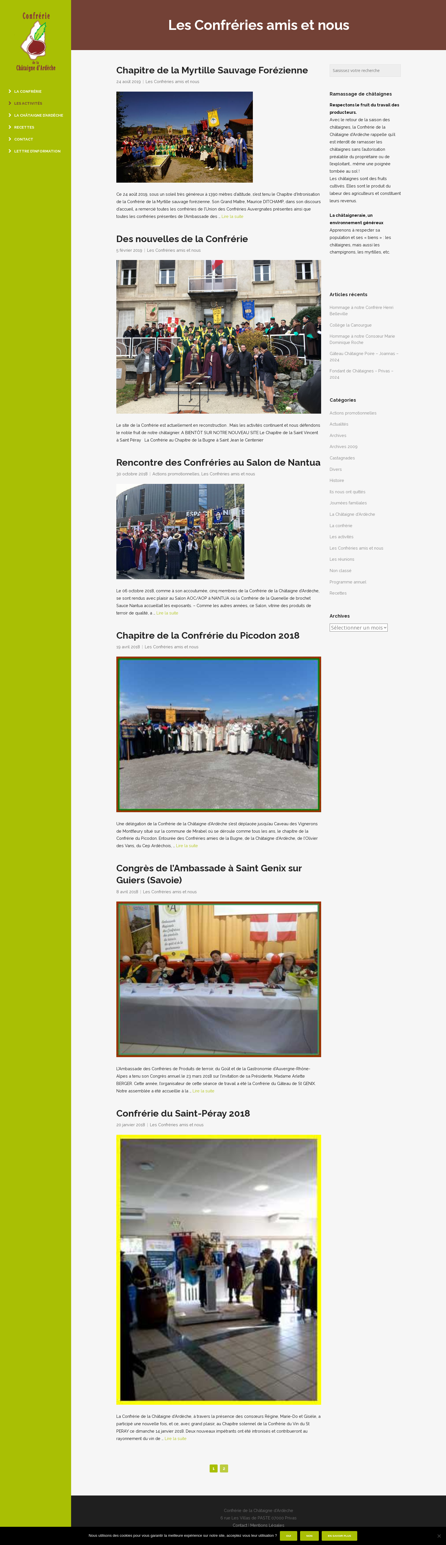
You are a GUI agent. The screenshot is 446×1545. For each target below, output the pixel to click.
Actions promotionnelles (175, 473)
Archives (338, 435)
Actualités (339, 424)
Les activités (342, 536)
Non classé (341, 570)
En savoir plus (339, 1535)
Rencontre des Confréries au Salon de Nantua (218, 462)
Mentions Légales (267, 1525)
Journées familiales (348, 502)
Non (309, 1535)
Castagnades (342, 457)
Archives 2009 (344, 446)
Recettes (338, 593)
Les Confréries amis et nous (172, 81)
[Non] (439, 1536)
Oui (288, 1535)
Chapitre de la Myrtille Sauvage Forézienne (212, 70)
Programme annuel (348, 581)
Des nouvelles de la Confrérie (182, 239)
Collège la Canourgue (351, 325)
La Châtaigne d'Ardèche (352, 514)
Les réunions (342, 559)
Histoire (337, 480)
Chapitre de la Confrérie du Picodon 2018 (208, 635)
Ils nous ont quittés (348, 491)
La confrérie (341, 525)
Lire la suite (232, 216)
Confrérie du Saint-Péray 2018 (183, 1113)
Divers (336, 469)
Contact (240, 1525)
